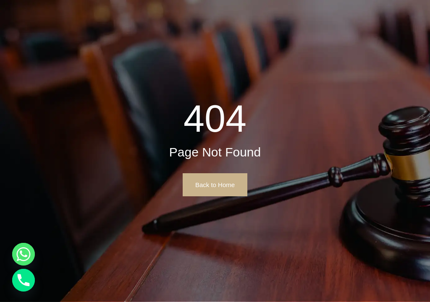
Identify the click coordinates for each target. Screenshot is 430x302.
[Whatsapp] (23, 254)
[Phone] (23, 280)
